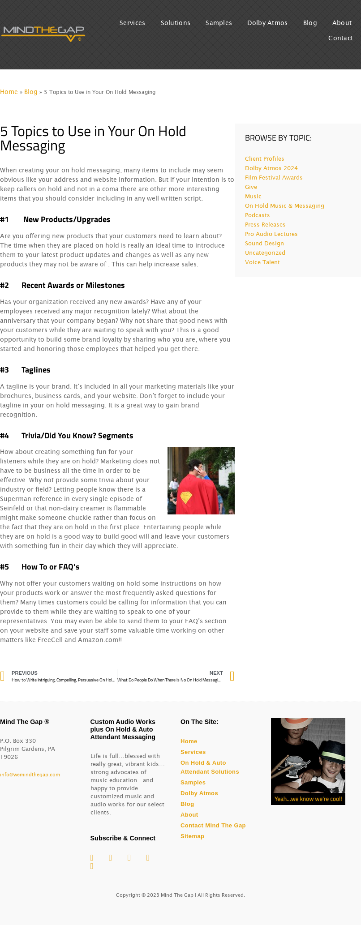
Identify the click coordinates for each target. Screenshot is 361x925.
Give (251, 187)
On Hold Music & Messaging (284, 205)
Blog (310, 22)
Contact (340, 38)
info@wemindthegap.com (30, 774)
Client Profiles (264, 158)
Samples (219, 22)
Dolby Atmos (267, 22)
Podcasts (257, 215)
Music (253, 196)
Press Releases (265, 224)
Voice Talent (262, 262)
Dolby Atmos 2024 (271, 168)
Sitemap (192, 836)
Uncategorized (265, 252)
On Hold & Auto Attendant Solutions (209, 767)
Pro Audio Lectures (271, 234)
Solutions (176, 22)
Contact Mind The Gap (213, 825)
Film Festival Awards (274, 177)
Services (132, 22)
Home (9, 91)
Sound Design (264, 243)
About (342, 22)
